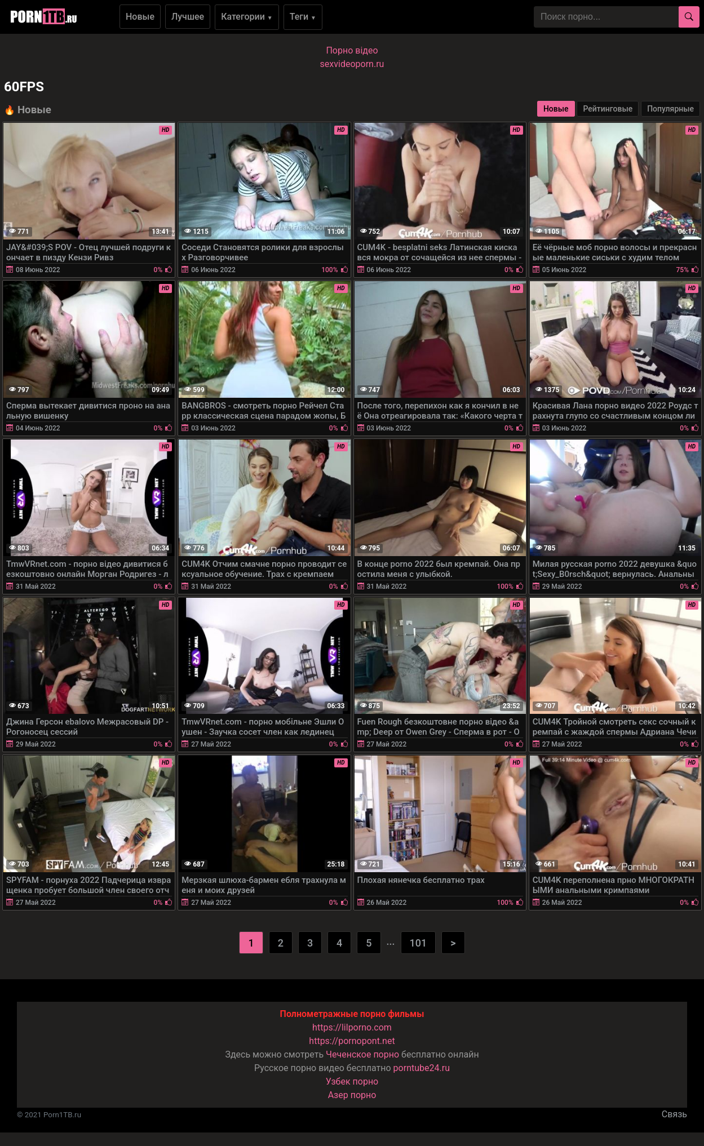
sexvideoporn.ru (352, 64)
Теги (303, 16)
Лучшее (187, 16)
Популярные (670, 108)
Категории (247, 16)
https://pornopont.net (352, 1041)
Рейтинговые (607, 108)
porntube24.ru (421, 1068)
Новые (140, 16)
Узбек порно (352, 1081)
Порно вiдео (352, 50)
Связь (674, 1114)
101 (418, 943)
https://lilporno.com (352, 1027)
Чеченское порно (362, 1054)
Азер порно (352, 1095)
